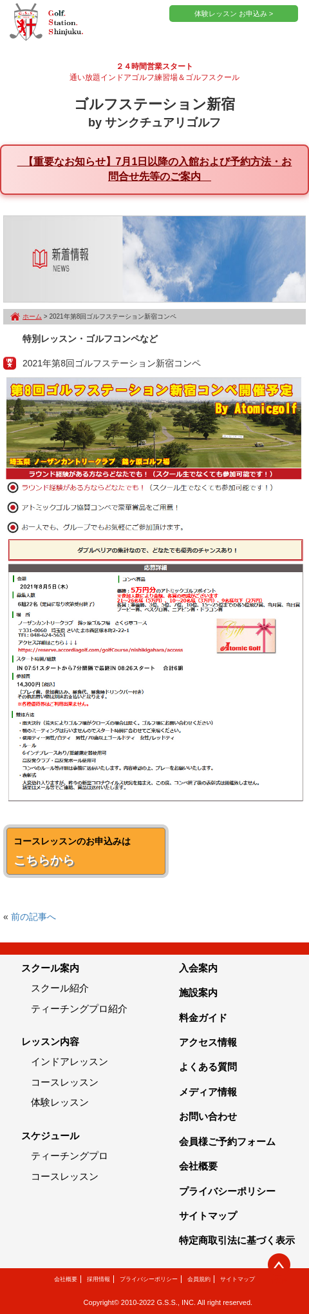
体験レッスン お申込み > (234, 13)
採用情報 (98, 1279)
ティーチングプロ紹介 (79, 1008)
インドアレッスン (69, 1061)
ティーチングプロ (69, 1155)
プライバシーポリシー (227, 1191)
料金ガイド (203, 1017)
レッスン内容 (50, 1041)
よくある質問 (208, 1066)
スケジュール (50, 1135)
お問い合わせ (208, 1116)
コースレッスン (64, 1082)
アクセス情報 (208, 1042)
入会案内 (198, 967)
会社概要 (198, 1165)
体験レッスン (60, 1102)
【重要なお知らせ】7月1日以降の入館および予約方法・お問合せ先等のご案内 (154, 169)
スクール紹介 (60, 987)
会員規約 (199, 1279)
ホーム (32, 316)
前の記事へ (33, 916)
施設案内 (198, 992)
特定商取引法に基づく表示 (237, 1240)
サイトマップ (208, 1215)
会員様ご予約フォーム (227, 1141)
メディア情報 (208, 1091)
